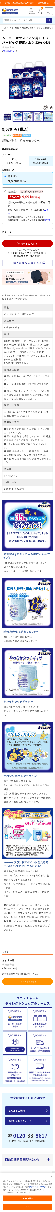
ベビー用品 (14, 27)
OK (27, 1206)
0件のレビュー (9, 51)
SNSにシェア (51, 107)
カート (40, 11)
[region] (27, 1192)
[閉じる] (51, 1177)
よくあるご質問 (17, 1110)
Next (51, 79)
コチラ (47, 220)
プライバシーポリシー (38, 1186)
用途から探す (27, 27)
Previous (3, 79)
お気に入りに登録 (45, 107)
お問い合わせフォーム (20, 1121)
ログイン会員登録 (32, 11)
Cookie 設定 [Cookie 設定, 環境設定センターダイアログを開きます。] (27, 1198)
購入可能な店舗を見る (27, 263)
